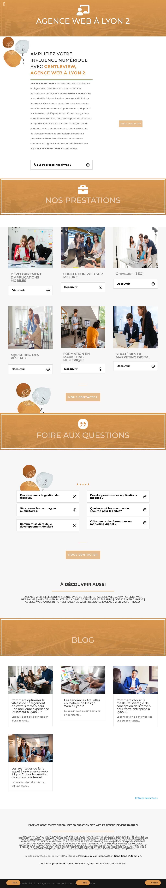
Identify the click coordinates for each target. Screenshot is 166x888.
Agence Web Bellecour (41, 596)
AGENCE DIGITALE (77, 838)
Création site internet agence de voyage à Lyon (67, 845)
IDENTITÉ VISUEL (106, 836)
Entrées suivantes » (146, 798)
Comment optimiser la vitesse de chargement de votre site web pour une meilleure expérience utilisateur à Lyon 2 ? (30, 706)
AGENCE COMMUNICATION (99, 838)
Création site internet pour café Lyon (112, 845)
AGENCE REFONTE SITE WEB (67, 847)
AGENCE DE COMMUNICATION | (120, 847)
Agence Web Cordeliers (78, 596)
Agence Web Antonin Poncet (46, 601)
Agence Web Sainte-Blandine (58, 599)
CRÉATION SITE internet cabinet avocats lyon (45, 836)
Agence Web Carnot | (129, 599)
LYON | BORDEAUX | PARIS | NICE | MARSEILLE (117, 849)
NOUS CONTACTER (131, 124)
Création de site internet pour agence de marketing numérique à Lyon (90, 840)
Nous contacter (83, 397)
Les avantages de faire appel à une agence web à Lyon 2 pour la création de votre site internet (30, 773)
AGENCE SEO (62, 838)
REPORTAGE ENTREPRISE (93, 847)
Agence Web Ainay (110, 596)
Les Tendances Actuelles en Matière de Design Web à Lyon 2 (82, 703)
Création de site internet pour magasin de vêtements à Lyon (95, 841)
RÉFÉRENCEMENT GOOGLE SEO (83, 836)
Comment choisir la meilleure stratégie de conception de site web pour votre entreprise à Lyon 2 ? (134, 706)
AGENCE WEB (48, 838)
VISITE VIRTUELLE (124, 836)
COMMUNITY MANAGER (29, 838)
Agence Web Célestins (97, 599)
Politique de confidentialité (94, 855)
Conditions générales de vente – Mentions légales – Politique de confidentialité (83, 863)
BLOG (52, 849)
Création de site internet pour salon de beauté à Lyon (80, 843)
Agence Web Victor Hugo (121, 601)
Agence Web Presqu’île (84, 601)
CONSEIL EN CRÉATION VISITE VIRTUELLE (76, 849)
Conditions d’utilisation (127, 855)
